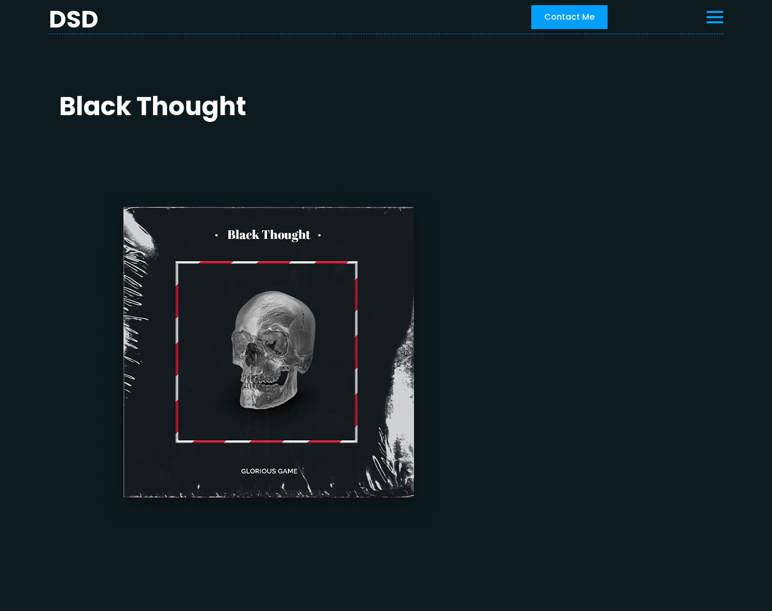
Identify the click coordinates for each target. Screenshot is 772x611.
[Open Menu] (715, 17)
